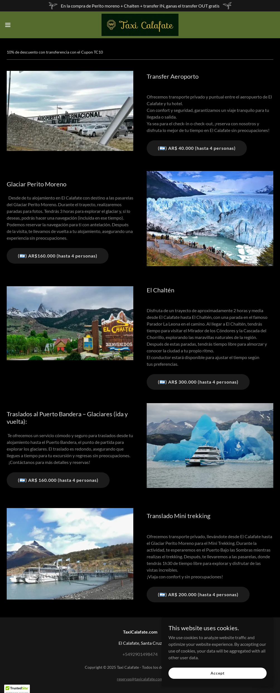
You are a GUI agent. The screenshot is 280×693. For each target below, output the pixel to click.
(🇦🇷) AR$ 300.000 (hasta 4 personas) (198, 381)
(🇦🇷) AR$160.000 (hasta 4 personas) (57, 255)
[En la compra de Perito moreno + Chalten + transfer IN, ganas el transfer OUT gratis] (140, 5)
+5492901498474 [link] (140, 654)
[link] (140, 25)
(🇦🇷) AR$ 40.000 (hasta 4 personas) (197, 148)
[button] (23, 24)
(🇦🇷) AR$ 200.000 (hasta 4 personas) (198, 594)
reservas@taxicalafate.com (140, 679)
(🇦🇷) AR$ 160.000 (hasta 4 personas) (58, 480)
